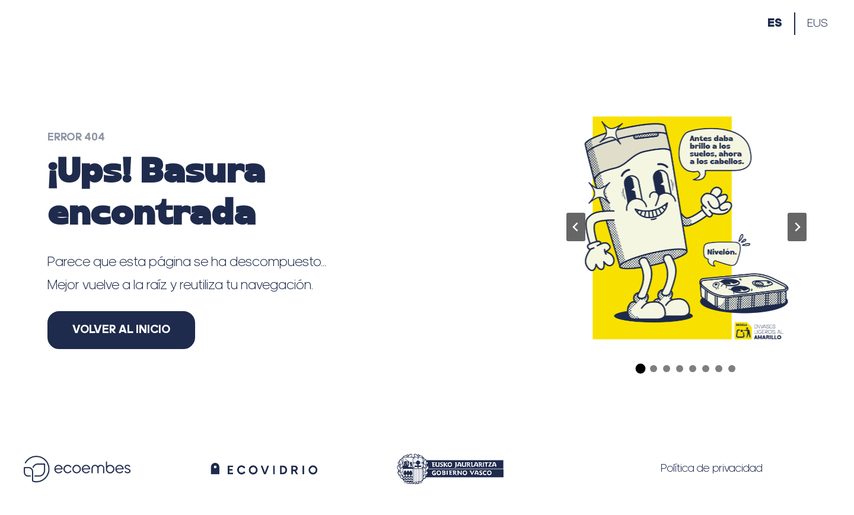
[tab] (641, 369)
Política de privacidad (712, 469)
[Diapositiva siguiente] (797, 227)
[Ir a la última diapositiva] (575, 227)
